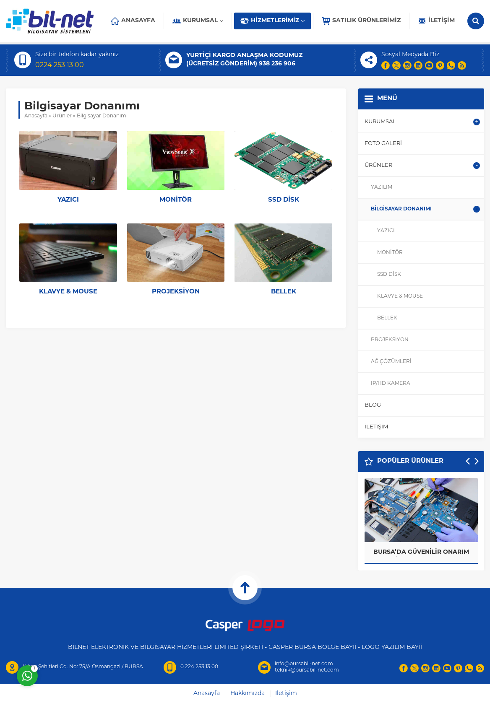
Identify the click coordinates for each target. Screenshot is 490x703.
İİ (420, 647)
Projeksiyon (176, 292)
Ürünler (62, 116)
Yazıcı (68, 200)
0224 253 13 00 (59, 65)
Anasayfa (35, 116)
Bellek (283, 292)
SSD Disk (283, 200)
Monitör (175, 200)
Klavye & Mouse (68, 292)
